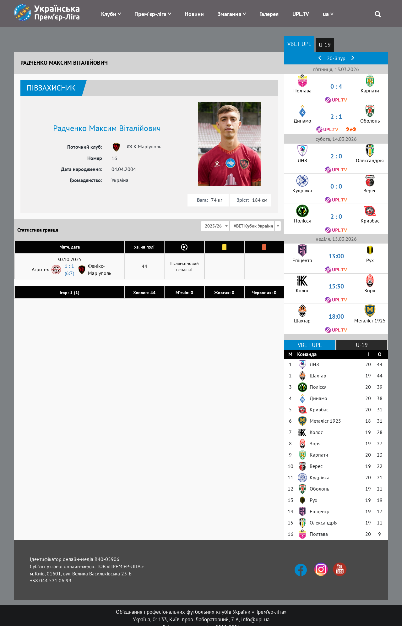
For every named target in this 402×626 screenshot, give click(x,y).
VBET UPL (299, 43)
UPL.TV (300, 14)
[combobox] (215, 226)
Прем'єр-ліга (150, 14)
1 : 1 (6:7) (69, 269)
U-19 (325, 44)
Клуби (108, 14)
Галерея (269, 14)
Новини (194, 14)
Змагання (229, 14)
